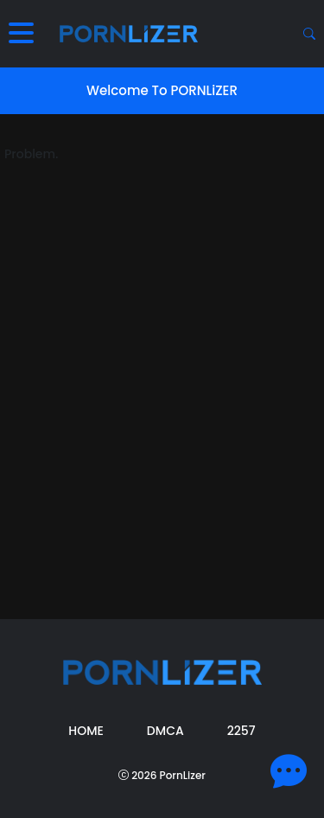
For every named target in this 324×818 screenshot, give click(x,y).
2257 (241, 730)
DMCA (165, 730)
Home (86, 730)
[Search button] (309, 33)
